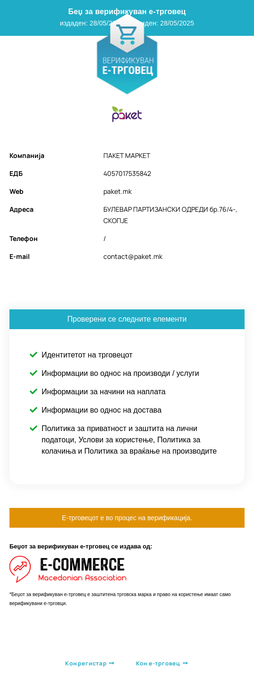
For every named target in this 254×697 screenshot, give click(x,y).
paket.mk (117, 191)
